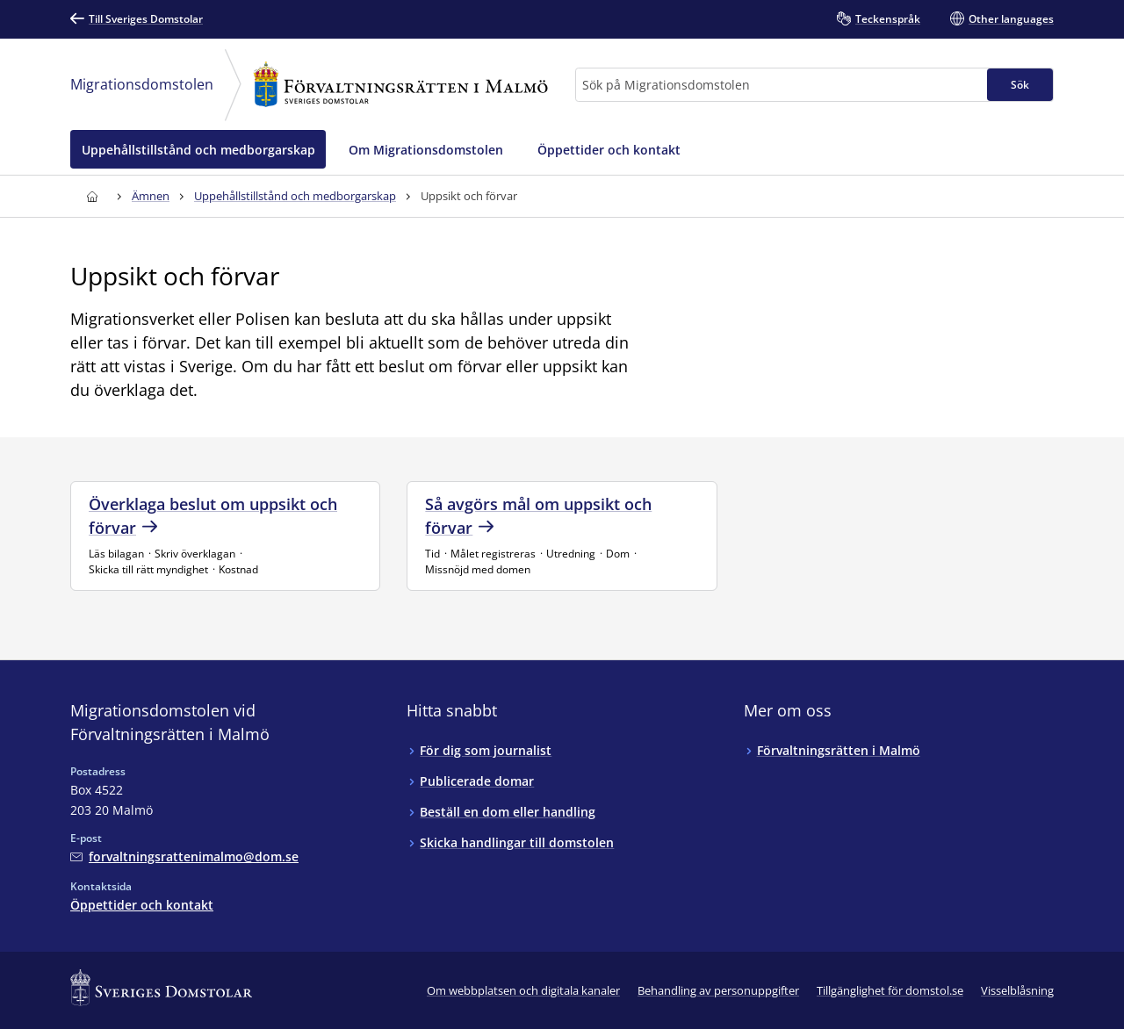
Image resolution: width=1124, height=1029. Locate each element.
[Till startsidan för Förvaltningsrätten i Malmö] (91, 196)
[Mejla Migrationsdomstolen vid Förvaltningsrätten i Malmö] (184, 856)
